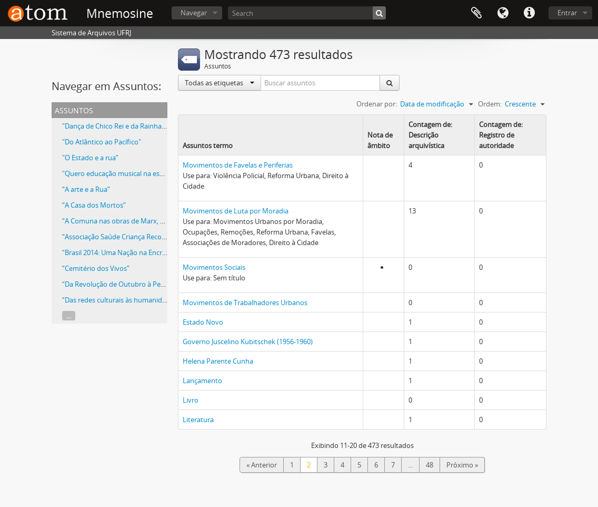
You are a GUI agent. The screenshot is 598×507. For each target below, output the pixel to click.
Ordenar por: (376, 104)
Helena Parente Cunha (218, 361)
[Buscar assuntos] (321, 83)
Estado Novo (203, 322)
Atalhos (529, 13)
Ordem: (490, 104)
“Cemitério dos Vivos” (95, 268)
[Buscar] (379, 12)
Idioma (503, 13)
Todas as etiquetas (219, 82)
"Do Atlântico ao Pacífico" (101, 142)
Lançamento (202, 380)
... (68, 315)
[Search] (307, 12)
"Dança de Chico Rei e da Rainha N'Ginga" (126, 126)
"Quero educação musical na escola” (118, 173)
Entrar (567, 12)
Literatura (198, 419)
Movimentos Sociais (214, 267)
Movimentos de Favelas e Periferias (238, 165)
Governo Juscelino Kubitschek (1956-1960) (248, 341)
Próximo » (462, 465)
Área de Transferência (476, 13)
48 (429, 465)
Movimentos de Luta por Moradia (235, 211)
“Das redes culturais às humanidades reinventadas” (142, 300)
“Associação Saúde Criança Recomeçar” (123, 236)
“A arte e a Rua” (86, 189)
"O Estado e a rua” (90, 157)
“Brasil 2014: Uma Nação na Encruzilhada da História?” (146, 252)
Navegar (194, 12)
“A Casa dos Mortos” (94, 205)
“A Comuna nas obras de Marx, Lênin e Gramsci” (137, 221)
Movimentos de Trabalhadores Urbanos (245, 302)
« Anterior (261, 465)
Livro (190, 400)
